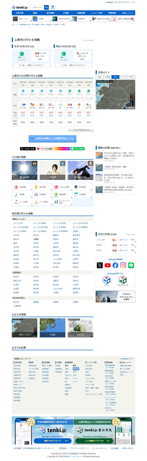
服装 (66, 372)
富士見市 (57, 251)
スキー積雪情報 (111, 404)
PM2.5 (131, 77)
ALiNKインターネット (44, 448)
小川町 (75, 285)
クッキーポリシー (99, 448)
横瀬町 (36, 302)
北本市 (16, 251)
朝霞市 (75, 243)
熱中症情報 (111, 388)
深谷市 (75, 281)
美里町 (16, 293)
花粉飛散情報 (111, 366)
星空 (66, 378)
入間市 (56, 243)
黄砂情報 (17, 400)
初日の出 (111, 409)
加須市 (56, 277)
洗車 (66, 391)
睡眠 (66, 394)
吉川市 (36, 259)
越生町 (75, 263)
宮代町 (36, 267)
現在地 (53, 8)
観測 (35, 13)
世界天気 (17, 369)
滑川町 (36, 285)
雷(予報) (17, 394)
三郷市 (75, 251)
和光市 (36, 247)
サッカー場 (90, 378)
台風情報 (45, 378)
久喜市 (16, 285)
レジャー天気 (96, 13)
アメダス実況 (34, 369)
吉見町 (16, 289)
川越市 (75, 231)
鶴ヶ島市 (76, 255)
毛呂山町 (57, 263)
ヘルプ (132, 2)
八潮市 (36, 251)
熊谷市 (16, 277)
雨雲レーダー (19, 381)
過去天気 (32, 375)
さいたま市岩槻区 (60, 231)
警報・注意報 (47, 366)
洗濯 (66, 369)
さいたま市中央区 (40, 227)
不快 (74, 372)
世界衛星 (58, 372)
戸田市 (36, 243)
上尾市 (36, 239)
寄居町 (75, 293)
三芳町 (36, 263)
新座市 (56, 247)
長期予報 (17, 378)
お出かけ (68, 375)
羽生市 (36, 281)
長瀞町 (75, 302)
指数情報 (81, 13)
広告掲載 (114, 448)
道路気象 (17, 397)
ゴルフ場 (89, 381)
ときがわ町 (57, 289)
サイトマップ (124, 2)
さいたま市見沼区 (21, 227)
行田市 (36, 277)
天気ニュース (127, 13)
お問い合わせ (127, 448)
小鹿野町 (17, 306)
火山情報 (45, 375)
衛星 (99, 77)
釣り (87, 391)
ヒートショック (111, 398)
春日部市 (76, 235)
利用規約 (63, 448)
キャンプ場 (90, 385)
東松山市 (17, 281)
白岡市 (75, 259)
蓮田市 (16, 255)
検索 (46, 7)
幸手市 (56, 255)
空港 (87, 372)
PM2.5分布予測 (19, 388)
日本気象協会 (29, 448)
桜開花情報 (111, 372)
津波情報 (45, 372)
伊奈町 (16, 263)
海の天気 (89, 369)
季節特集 (112, 13)
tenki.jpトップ (111, 2)
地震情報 (45, 369)
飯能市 (56, 235)
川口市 (16, 235)
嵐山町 (56, 285)
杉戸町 (56, 267)
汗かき (76, 369)
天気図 (66, 13)
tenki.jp (20, 8)
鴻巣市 (56, 281)
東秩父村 (76, 289)
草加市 (56, 239)
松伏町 (75, 267)
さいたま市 (18, 223)
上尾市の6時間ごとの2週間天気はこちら (54, 138)
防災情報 (50, 13)
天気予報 (19, 13)
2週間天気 (17, 375)
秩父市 (16, 302)
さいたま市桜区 (59, 227)
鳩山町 (36, 289)
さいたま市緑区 (39, 231)
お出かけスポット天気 (94, 394)
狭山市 (16, 239)
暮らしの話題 (125, 369)
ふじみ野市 (57, 259)
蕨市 (15, 243)
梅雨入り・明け (111, 382)
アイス (75, 378)
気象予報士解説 (126, 366)
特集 (121, 375)
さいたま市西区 (39, 223)
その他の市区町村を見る (81, 130)
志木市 (16, 247)
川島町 (16, 267)
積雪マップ (18, 385)
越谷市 (75, 239)
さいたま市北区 (59, 223)
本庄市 (75, 277)
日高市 (16, 259)
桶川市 (75, 247)
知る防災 (45, 381)
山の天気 (89, 366)
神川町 (36, 293)
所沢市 (36, 235)
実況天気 (32, 372)
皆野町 (56, 302)
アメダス (123, 77)
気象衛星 (58, 369)
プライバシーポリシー (79, 448)
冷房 (74, 375)
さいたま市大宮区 (80, 223)
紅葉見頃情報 (111, 393)
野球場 (88, 375)
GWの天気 (111, 377)
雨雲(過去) (32, 366)
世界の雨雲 (18, 391)
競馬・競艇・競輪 (92, 388)
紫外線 (67, 385)
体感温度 (68, 388)
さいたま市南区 (20, 231)
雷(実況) (32, 378)
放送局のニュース (126, 372)
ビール (75, 381)
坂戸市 (36, 255)
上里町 (56, 293)
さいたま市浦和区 (80, 227)
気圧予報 (17, 372)
